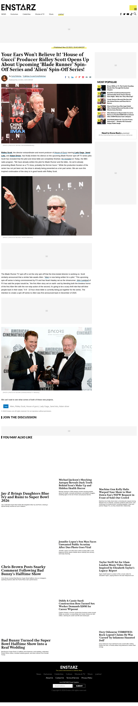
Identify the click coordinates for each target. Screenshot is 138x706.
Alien (47, 281)
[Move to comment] (90, 81)
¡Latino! (82, 15)
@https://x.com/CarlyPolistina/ (35, 80)
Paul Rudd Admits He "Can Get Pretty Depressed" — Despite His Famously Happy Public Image (120, 125)
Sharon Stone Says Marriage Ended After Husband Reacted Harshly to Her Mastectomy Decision (120, 111)
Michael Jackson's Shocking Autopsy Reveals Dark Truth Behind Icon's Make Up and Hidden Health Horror (75, 487)
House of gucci (32, 410)
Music (70, 15)
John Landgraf (83, 284)
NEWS (5, 15)
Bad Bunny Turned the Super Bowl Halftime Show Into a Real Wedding (26, 647)
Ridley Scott (6, 156)
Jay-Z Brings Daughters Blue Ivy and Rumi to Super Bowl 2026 (25, 500)
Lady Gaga (79, 156)
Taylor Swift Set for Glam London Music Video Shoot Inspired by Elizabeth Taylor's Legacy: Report (116, 570)
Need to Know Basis (111, 136)
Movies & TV (54, 15)
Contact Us (59, 681)
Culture (69, 678)
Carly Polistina (16, 80)
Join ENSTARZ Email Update (69, 686)
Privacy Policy (87, 681)
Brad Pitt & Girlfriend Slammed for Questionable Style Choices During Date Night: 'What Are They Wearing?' (120, 98)
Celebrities (36, 15)
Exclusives (19, 15)
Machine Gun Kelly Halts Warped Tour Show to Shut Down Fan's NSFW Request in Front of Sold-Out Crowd (116, 497)
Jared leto (54, 410)
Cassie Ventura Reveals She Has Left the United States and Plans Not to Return (119, 105)
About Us (49, 681)
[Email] (86, 81)
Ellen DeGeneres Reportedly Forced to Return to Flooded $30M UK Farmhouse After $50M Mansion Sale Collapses (120, 118)
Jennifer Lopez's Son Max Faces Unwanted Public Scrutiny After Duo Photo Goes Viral (77, 548)
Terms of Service (72, 681)
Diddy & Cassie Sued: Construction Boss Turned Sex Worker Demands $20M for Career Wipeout (77, 608)
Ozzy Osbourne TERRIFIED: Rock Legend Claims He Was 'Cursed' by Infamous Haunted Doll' (117, 640)
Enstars (18, 6)
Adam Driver (15, 159)
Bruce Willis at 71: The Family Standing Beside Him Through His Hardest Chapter (120, 91)
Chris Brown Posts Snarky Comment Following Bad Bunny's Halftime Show (23, 574)
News (38, 678)
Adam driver (64, 410)
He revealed (66, 162)
